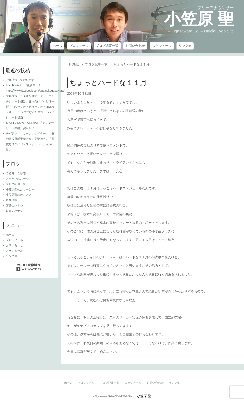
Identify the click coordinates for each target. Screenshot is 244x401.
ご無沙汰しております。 (21, 80)
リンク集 (185, 45)
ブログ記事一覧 (107, 45)
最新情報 (11, 200)
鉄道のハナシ (14, 210)
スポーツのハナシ (17, 178)
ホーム (57, 45)
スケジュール (162, 45)
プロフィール (79, 45)
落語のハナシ (14, 205)
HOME (74, 64)
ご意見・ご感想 (16, 173)
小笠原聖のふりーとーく (21, 189)
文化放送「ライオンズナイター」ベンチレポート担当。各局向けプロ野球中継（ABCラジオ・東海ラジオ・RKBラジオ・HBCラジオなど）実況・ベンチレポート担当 (30, 106)
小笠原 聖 (199, 19)
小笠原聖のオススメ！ (20, 194)
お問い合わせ (135, 45)
